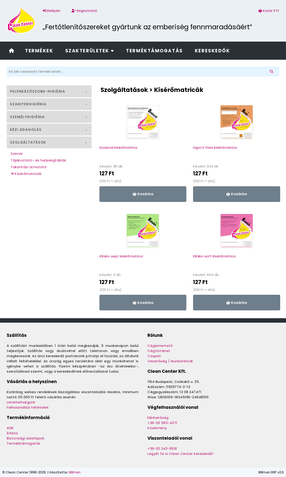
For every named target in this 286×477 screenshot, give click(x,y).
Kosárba (142, 194)
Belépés (51, 10)
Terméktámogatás (154, 50)
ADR (10, 428)
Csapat (154, 356)
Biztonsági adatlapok (25, 438)
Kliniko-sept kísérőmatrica (121, 256)
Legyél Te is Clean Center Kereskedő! (180, 453)
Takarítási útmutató (29, 167)
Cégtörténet (158, 350)
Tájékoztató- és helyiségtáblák (38, 160)
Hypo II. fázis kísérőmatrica (215, 147)
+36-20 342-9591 (162, 448)
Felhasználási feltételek (27, 407)
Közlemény (157, 428)
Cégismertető (160, 345)
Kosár (268, 10)
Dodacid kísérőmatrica (118, 147)
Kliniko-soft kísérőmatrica (214, 256)
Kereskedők (212, 50)
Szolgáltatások (28, 142)
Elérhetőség (158, 417)
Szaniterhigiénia (28, 104)
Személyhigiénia (27, 116)
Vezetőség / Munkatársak (170, 361)
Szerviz (17, 153)
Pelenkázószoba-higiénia (37, 91)
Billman (74, 472)
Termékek (39, 50)
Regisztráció (84, 10)
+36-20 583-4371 (162, 422)
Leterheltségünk (21, 402)
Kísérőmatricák (26, 173)
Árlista (12, 433)
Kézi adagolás (25, 129)
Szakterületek (89, 50)
